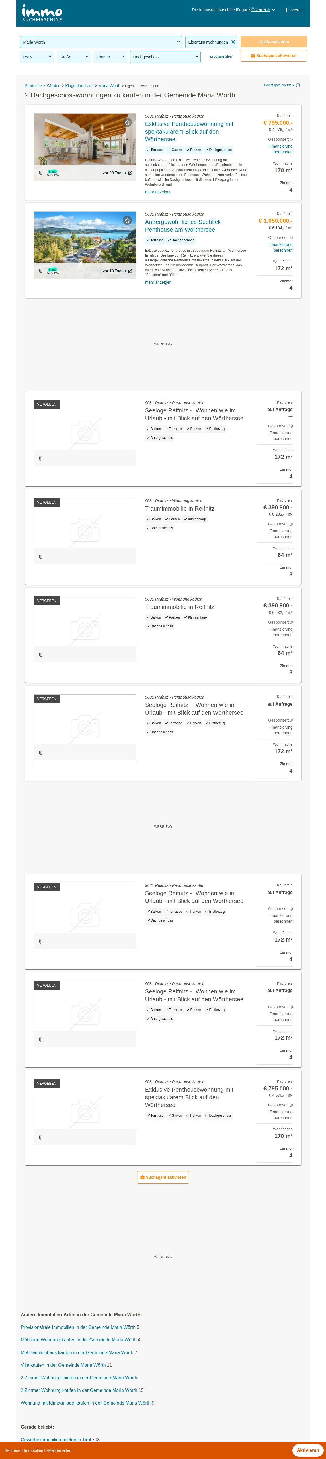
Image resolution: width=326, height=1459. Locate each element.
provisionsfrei (220, 56)
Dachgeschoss (166, 56)
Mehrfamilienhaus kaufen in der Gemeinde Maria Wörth (77, 1352)
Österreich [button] (263, 9)
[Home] (42, 13)
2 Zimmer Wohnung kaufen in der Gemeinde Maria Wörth (79, 1390)
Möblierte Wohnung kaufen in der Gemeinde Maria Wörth (79, 1340)
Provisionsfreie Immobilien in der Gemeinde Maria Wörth (78, 1327)
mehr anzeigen (158, 192)
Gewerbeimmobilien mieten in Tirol (56, 1440)
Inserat (293, 10)
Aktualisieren (273, 41)
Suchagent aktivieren (274, 55)
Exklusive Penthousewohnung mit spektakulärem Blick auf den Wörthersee (189, 131)
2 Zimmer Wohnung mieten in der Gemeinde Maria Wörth (79, 1378)
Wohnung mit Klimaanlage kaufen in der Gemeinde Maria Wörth (86, 1403)
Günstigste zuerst (279, 85)
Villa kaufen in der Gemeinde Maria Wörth (63, 1365)
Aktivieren (308, 1450)
